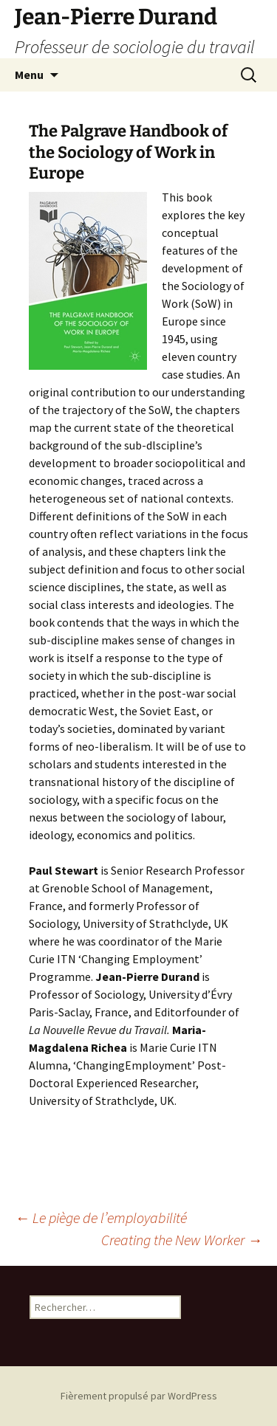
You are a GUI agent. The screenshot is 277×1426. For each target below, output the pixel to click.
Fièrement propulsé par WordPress (139, 1395)
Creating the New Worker (181, 1239)
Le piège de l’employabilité (101, 1217)
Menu (29, 74)
